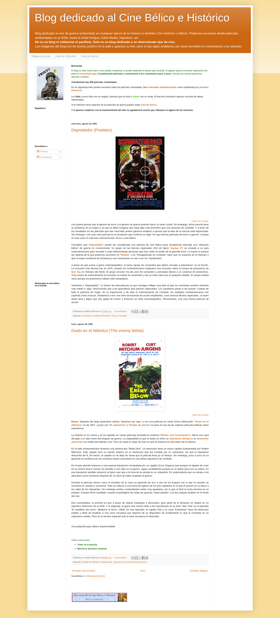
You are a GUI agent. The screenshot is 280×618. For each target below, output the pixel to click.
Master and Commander (175, 435)
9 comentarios (120, 558)
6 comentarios (120, 311)
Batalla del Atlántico (90, 562)
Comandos (87, 316)
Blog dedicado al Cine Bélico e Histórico (132, 18)
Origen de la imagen (200, 221)
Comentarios (44, 157)
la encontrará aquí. (87, 73)
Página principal (41, 56)
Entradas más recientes (83, 571)
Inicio (142, 571)
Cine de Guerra (90, 56)
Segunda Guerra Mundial (124, 562)
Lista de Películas (65, 56)
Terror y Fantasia (119, 316)
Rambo (125, 254)
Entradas (42, 151)
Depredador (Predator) (91, 130)
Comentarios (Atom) (95, 576)
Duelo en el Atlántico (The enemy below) (107, 330)
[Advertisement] (114, 584)
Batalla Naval (106, 562)
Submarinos (141, 562)
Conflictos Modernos (102, 316)
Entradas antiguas (199, 571)
